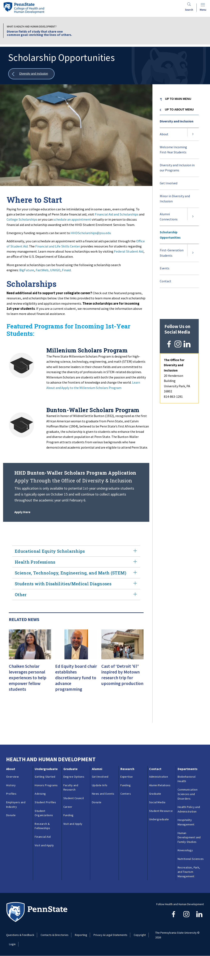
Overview (12, 776)
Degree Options (73, 776)
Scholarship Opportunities (170, 234)
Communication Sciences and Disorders (187, 794)
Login (12, 944)
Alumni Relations (159, 785)
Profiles (11, 793)
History (11, 785)
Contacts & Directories (54, 935)
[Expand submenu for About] (193, 134)
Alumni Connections (169, 216)
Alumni (97, 769)
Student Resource (161, 811)
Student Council (73, 798)
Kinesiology (185, 850)
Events (164, 268)
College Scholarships (22, 219)
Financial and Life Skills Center (57, 246)
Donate (11, 815)
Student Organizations (44, 813)
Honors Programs (46, 785)
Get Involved (168, 183)
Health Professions (76, 562)
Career (67, 807)
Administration (158, 776)
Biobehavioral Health (186, 779)
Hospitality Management (186, 822)
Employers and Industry (15, 804)
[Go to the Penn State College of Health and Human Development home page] (23, 8)
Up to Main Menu (178, 98)
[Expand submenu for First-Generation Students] (193, 253)
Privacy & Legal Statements (110, 935)
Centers (125, 793)
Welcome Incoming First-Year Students (173, 149)
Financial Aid (43, 837)
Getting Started (45, 776)
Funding (68, 815)
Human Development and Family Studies (189, 837)
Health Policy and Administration (189, 809)
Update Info (99, 785)
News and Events (103, 793)
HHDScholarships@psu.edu (91, 233)
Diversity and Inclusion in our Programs (177, 167)
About (164, 134)
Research (127, 769)
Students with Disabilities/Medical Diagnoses (76, 584)
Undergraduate (46, 769)
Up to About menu (179, 109)
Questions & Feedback (20, 935)
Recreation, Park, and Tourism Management (189, 872)
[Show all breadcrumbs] (31, 74)
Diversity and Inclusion (176, 121)
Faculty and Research (70, 787)
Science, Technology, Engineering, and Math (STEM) (76, 573)
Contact (165, 281)
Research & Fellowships (42, 826)
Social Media (157, 802)
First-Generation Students (172, 253)
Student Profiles (45, 802)
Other (76, 594)
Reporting (81, 935)
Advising (40, 793)
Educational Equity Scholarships (76, 551)
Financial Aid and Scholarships (116, 214)
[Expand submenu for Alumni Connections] (193, 217)
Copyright (140, 935)
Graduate (70, 769)
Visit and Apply (44, 845)
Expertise (126, 776)
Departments (187, 769)
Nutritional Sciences (191, 859)
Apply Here (22, 512)
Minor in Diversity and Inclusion (175, 198)
